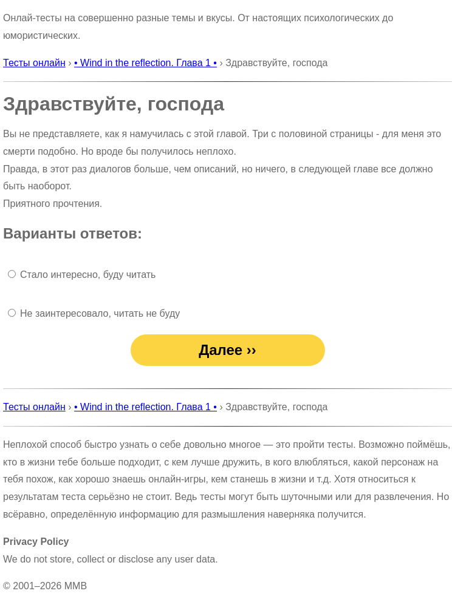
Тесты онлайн (34, 63)
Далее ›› (227, 350)
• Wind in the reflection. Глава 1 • (145, 63)
